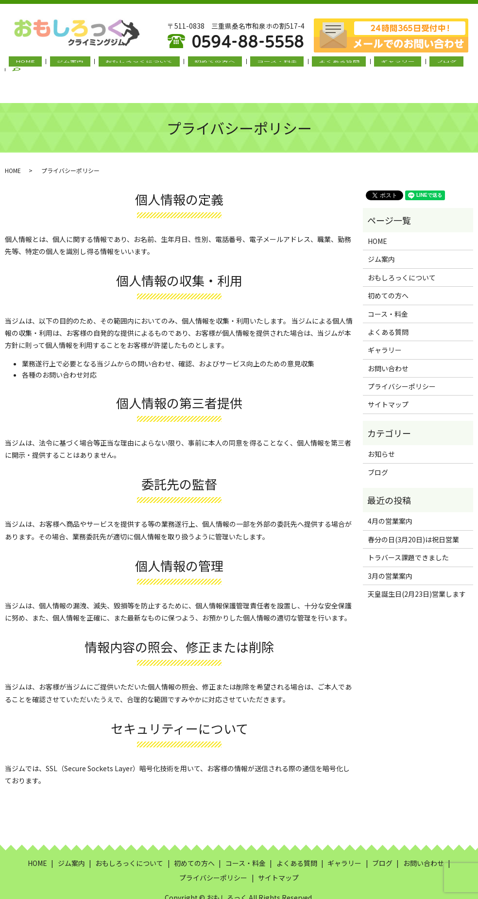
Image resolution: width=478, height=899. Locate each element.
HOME (44, 64)
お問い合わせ (388, 344)
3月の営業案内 (390, 551)
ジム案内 (81, 64)
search (445, 64)
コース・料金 (264, 64)
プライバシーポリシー (402, 362)
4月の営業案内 (390, 497)
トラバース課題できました (408, 533)
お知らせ (381, 430)
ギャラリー (370, 64)
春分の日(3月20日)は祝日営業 (413, 515)
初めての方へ (210, 64)
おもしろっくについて (142, 64)
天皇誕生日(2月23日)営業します (417, 570)
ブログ (410, 64)
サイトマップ (388, 380)
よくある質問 (318, 64)
